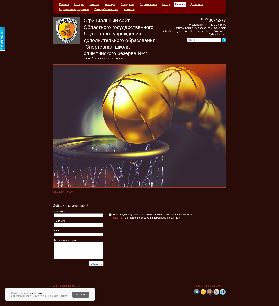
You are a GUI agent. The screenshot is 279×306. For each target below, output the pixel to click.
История (79, 4)
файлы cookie (36, 293)
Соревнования (148, 4)
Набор (166, 4)
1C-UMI (76, 285)
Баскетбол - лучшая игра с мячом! (104, 58)
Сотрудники (127, 4)
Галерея (180, 4)
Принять (80, 294)
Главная (64, 4)
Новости (94, 4)
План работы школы (106, 9)
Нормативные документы (74, 9)
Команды (110, 4)
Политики (118, 217)
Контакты (129, 9)
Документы (196, 4)
